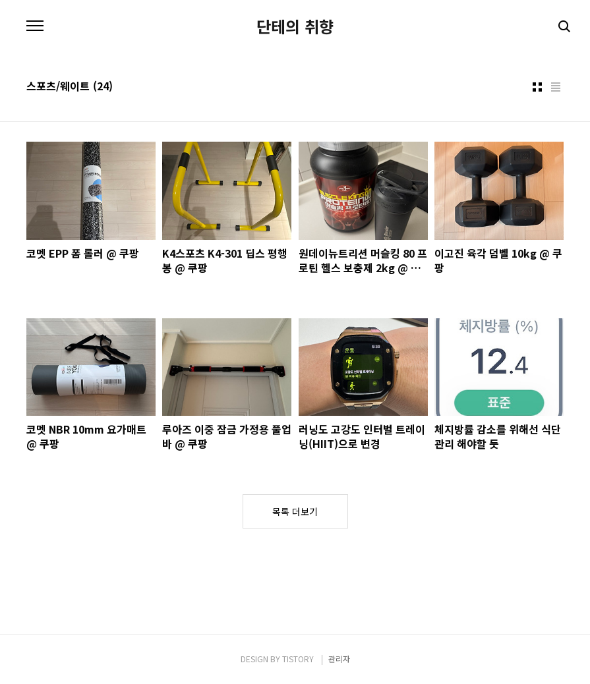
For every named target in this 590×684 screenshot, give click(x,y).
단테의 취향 (295, 26)
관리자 (339, 658)
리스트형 (556, 87)
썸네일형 (537, 87)
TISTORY (298, 658)
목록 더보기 (295, 511)
